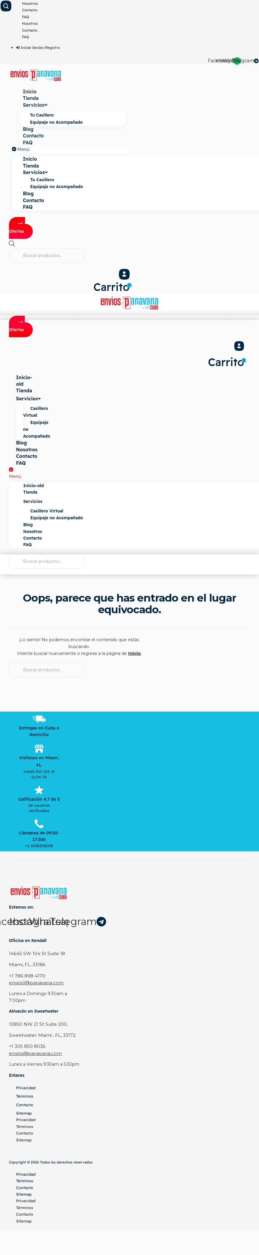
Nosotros (30, 3)
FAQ (25, 17)
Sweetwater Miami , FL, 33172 (40, 1034)
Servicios (35, 105)
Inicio (30, 91)
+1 (28, 846)
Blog (28, 128)
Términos (24, 1094)
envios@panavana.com (33, 1051)
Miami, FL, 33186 (26, 964)
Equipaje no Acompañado (56, 122)
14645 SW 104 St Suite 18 (35, 954)
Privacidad (25, 1086)
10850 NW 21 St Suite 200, (37, 1023)
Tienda (30, 98)
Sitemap (24, 1111)
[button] (69, 148)
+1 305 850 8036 (26, 1045)
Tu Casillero (42, 115)
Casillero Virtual (36, 416)
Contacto (29, 10)
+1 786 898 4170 (26, 975)
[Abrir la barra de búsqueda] (12, 244)
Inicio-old (24, 384)
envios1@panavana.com (34, 982)
